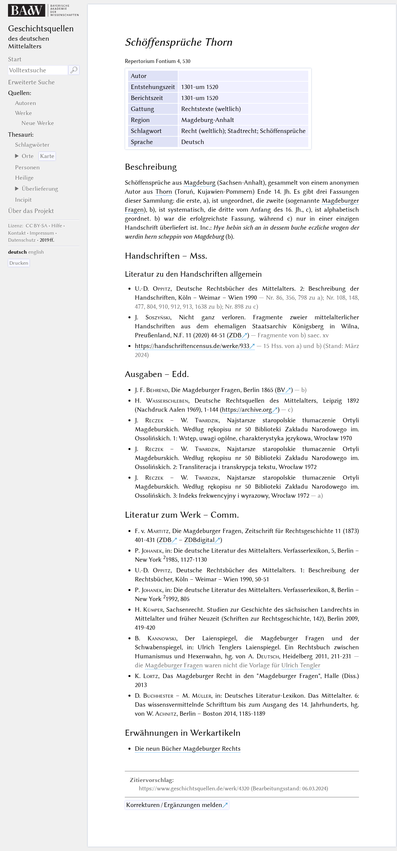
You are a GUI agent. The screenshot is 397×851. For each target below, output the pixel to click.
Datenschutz (22, 240)
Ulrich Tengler (300, 665)
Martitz (158, 531)
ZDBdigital (199, 540)
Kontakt (17, 233)
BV (281, 390)
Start (15, 59)
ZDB (235, 335)
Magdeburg (199, 182)
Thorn (163, 191)
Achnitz (165, 713)
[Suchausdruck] (38, 70)
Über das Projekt (31, 211)
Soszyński (157, 317)
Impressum (42, 233)
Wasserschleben (167, 400)
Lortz (150, 676)
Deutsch (268, 656)
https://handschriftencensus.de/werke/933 (192, 346)
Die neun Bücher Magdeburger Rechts (188, 748)
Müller (201, 695)
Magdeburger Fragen (174, 665)
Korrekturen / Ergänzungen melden (174, 805)
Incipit (23, 199)
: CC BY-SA (27, 226)
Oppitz (161, 288)
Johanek (151, 550)
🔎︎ (74, 70)
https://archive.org (247, 409)
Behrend (157, 390)
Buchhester (158, 695)
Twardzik (207, 420)
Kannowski (161, 638)
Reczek (154, 420)
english (36, 252)
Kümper (153, 609)
